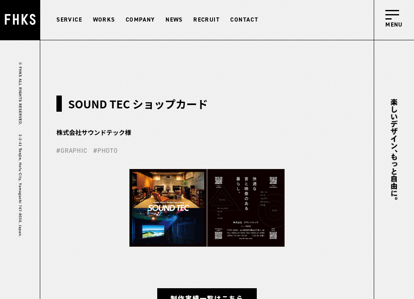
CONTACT (244, 20)
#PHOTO (105, 151)
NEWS (174, 20)
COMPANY (140, 20)
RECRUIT (206, 20)
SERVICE (69, 20)
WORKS (104, 20)
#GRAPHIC (71, 151)
